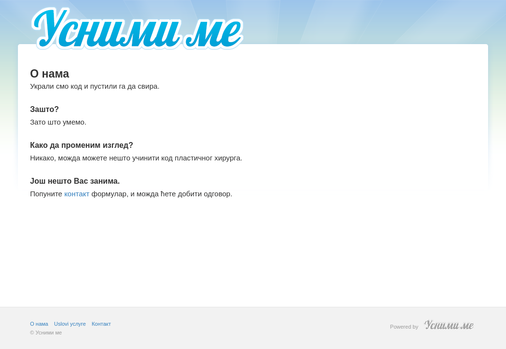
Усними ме (48, 332)
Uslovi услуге (70, 324)
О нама (39, 324)
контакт (77, 194)
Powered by (433, 324)
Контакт (101, 324)
